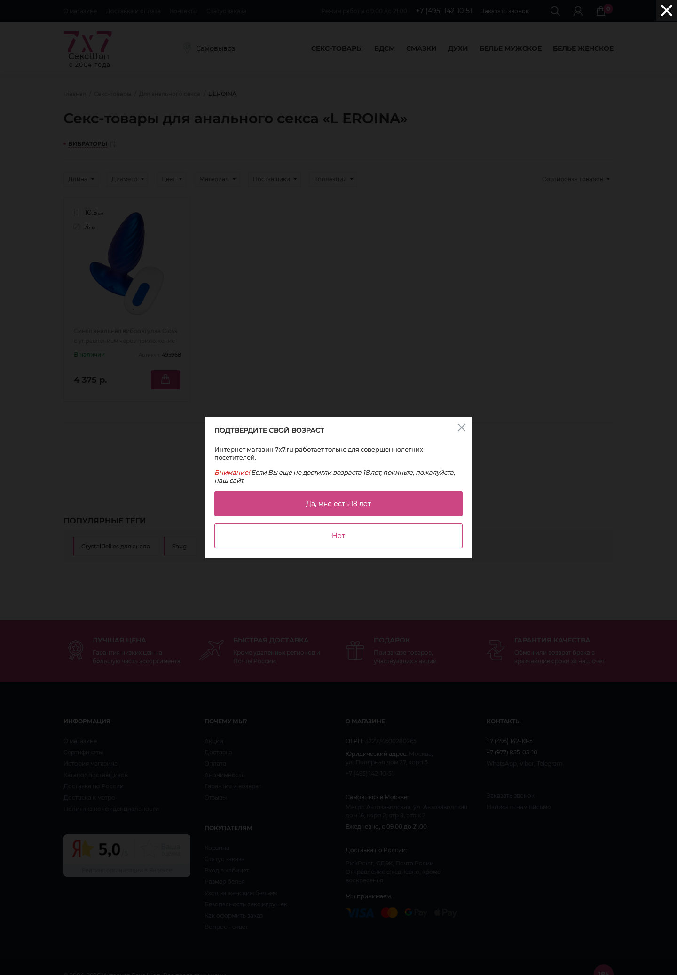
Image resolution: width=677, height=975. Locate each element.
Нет (338, 535)
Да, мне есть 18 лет (338, 503)
